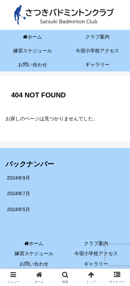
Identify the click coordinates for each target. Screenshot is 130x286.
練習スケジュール (34, 253)
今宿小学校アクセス (96, 253)
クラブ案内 (96, 243)
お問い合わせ (34, 264)
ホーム (33, 243)
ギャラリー (96, 264)
